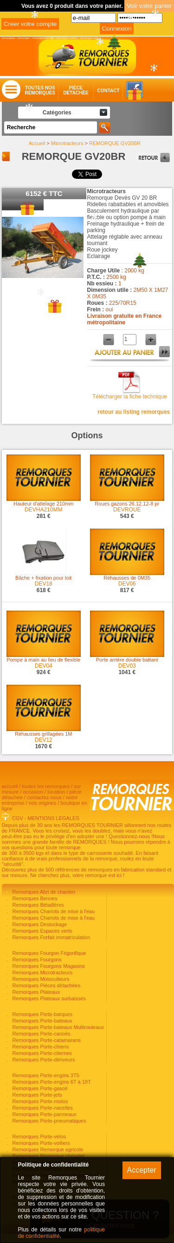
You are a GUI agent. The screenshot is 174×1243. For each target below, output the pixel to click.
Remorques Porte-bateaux (41, 1020)
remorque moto (89, 38)
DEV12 (43, 740)
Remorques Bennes (34, 898)
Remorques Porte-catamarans (45, 1040)
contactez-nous (44, 797)
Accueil (37, 143)
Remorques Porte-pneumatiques (48, 1120)
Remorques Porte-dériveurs (43, 1059)
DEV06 (127, 583)
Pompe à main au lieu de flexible (43, 660)
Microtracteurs (67, 143)
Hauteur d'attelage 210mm (43, 503)
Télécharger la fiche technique (129, 396)
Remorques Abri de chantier (43, 892)
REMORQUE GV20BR (115, 143)
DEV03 (127, 666)
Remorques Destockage (39, 924)
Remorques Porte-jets (36, 1095)
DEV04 (43, 666)
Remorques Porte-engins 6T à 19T (50, 1082)
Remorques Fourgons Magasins (48, 966)
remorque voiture (67, 38)
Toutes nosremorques (40, 90)
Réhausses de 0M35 (126, 577)
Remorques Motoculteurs (40, 979)
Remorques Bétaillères (37, 905)
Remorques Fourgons (36, 959)
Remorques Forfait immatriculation (50, 937)
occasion (33, 792)
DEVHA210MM (43, 509)
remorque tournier (43, 38)
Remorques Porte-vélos (38, 1136)
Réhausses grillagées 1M (43, 734)
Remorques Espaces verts (41, 931)
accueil (10, 786)
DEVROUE (127, 509)
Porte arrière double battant (127, 660)
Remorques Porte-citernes (41, 1053)
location (56, 792)
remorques (8, 38)
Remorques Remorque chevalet (47, 1156)
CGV (17, 818)
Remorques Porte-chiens (40, 1046)
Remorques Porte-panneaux (43, 1114)
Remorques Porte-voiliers (40, 1143)
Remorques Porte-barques (41, 1014)
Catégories (57, 112)
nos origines (42, 803)
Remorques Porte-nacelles (41, 1107)
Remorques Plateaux (35, 992)
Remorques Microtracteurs (41, 972)
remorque (24, 38)
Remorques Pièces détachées (45, 985)
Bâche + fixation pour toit (43, 577)
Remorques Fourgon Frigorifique (48, 953)
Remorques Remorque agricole (47, 1149)
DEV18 (43, 583)
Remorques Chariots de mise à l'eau (53, 911)
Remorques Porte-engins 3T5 (45, 1075)
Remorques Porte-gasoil (39, 1088)
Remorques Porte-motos (39, 1101)
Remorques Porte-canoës (40, 1033)
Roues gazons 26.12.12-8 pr (127, 503)
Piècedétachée (75, 90)
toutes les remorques (46, 786)
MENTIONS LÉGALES (53, 818)
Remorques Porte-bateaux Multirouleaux (57, 1027)
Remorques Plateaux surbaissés (48, 998)
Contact (99, 90)
